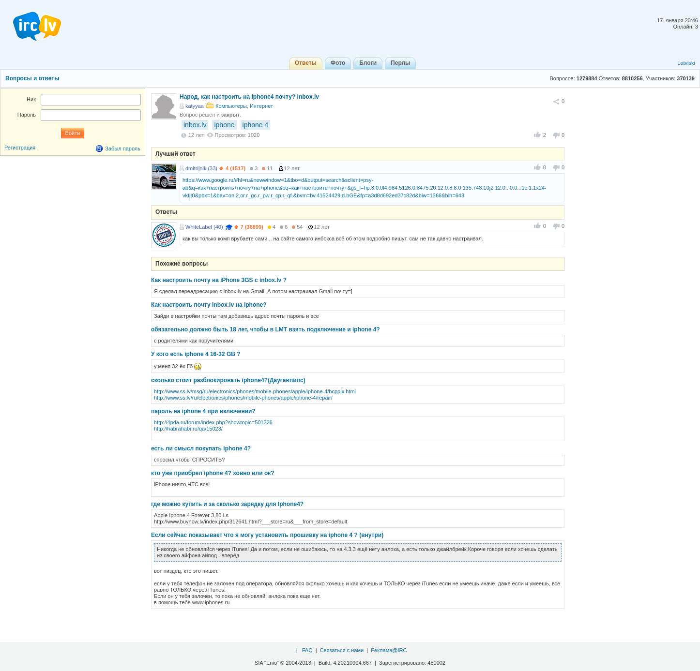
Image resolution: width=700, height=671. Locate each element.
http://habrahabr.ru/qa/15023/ (188, 429)
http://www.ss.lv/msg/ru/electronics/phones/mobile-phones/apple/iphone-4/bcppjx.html (255, 391)
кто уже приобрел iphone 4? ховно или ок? (212, 473)
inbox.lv (194, 125)
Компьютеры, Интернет (244, 106)
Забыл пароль (122, 148)
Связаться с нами (342, 650)
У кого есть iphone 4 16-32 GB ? (196, 354)
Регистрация (19, 147)
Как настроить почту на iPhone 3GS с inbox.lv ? (219, 280)
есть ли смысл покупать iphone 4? (201, 448)
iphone (224, 125)
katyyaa (194, 106)
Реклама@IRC (389, 650)
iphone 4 (256, 125)
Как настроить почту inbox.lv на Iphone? (209, 304)
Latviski (686, 63)
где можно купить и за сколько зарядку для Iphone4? (227, 504)
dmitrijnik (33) (201, 168)
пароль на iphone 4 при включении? (203, 411)
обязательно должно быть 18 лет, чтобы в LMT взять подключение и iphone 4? (265, 329)
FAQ (307, 650)
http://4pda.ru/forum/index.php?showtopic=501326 (213, 422)
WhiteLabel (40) (204, 227)
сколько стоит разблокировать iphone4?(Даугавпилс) (228, 380)
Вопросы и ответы (32, 78)
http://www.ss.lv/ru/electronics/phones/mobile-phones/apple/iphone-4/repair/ (243, 398)
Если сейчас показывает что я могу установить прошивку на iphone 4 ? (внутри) (267, 535)
